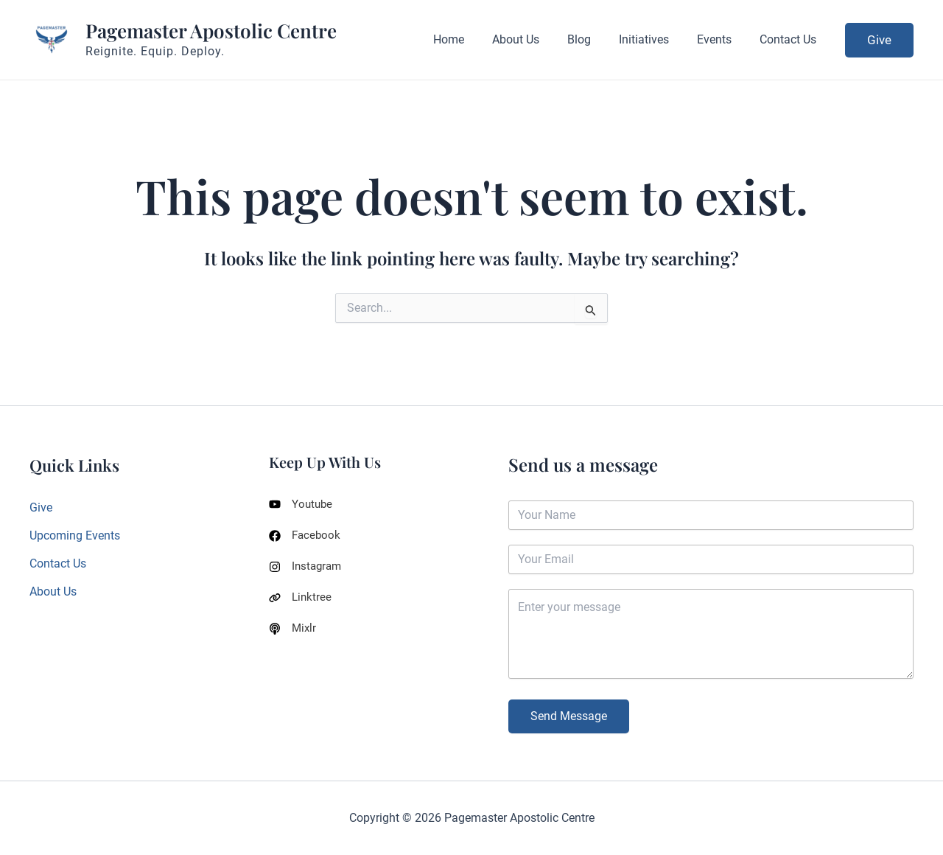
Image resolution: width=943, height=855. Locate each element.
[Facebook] (306, 537)
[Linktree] (301, 601)
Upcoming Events (74, 535)
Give (40, 507)
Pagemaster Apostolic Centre (211, 30)
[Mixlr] (293, 632)
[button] (879, 40)
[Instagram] (307, 569)
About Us (53, 592)
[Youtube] (301, 505)
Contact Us (57, 564)
